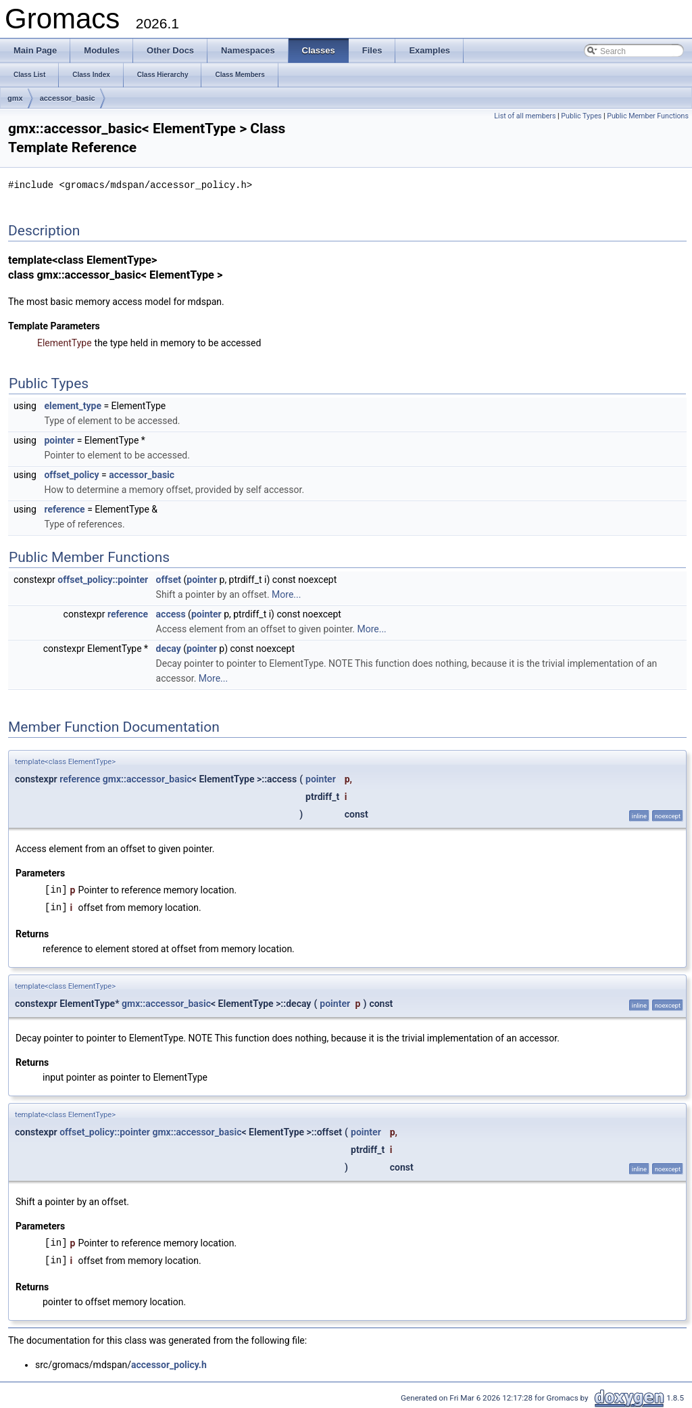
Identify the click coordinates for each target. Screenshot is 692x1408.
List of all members (524, 116)
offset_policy (71, 474)
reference (64, 508)
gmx (15, 98)
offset (168, 578)
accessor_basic (67, 98)
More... (286, 593)
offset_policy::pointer (102, 578)
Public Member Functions (648, 116)
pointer (59, 439)
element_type (72, 405)
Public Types (581, 116)
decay (168, 647)
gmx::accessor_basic (147, 778)
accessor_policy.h (169, 1364)
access (171, 613)
